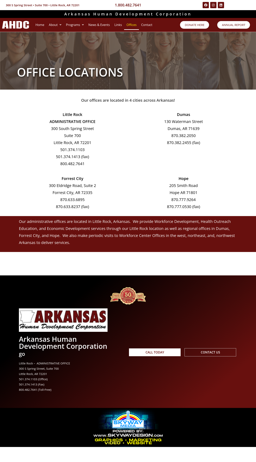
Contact (42, 38)
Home (41, 26)
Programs (83, 26)
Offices (149, 26)
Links (132, 26)
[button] (60, 26)
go (23, 368)
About (60, 26)
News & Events (110, 26)
